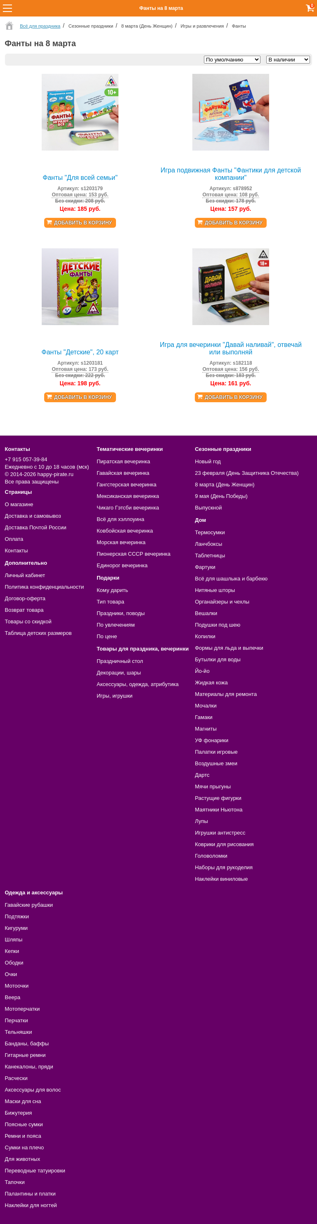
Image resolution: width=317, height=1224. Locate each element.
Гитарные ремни (25, 1055)
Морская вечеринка (121, 542)
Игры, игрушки (114, 696)
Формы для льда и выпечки (229, 648)
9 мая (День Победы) (221, 496)
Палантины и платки (30, 1194)
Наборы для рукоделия (224, 867)
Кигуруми (16, 928)
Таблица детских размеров (38, 633)
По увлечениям (116, 625)
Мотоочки (17, 986)
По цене (107, 636)
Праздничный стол (120, 661)
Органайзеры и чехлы (222, 602)
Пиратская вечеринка (123, 461)
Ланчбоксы (208, 544)
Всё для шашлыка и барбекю (231, 578)
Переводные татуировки (35, 1170)
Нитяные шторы (215, 590)
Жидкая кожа (211, 682)
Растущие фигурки (218, 798)
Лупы (201, 821)
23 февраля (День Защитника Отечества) (246, 473)
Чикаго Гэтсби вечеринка (128, 508)
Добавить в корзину (83, 223)
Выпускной (208, 508)
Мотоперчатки (22, 1009)
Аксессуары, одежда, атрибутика (137, 684)
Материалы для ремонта (226, 694)
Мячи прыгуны (213, 786)
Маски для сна (23, 1101)
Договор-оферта (25, 598)
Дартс (202, 775)
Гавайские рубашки (29, 905)
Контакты (16, 550)
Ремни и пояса (23, 1136)
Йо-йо (202, 671)
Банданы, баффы (27, 1043)
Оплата (14, 539)
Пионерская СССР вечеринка (133, 554)
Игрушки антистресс (220, 833)
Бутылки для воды (218, 659)
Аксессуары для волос (33, 1090)
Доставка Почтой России (35, 527)
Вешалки (206, 613)
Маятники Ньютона (218, 810)
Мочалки (205, 706)
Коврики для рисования (224, 844)
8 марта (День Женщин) (224, 484)
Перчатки (16, 1020)
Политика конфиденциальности (44, 587)
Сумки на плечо (24, 1147)
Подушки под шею (217, 625)
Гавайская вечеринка (123, 473)
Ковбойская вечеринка (125, 531)
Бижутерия (18, 1113)
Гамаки (204, 717)
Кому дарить (112, 590)
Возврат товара (24, 610)
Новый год (208, 461)
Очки (11, 974)
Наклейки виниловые (221, 879)
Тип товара (110, 602)
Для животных (22, 1159)
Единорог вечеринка (122, 565)
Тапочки (15, 1182)
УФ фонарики (211, 740)
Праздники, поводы (120, 613)
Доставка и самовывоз (33, 516)
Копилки (205, 636)
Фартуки (205, 567)
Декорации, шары (119, 673)
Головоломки (211, 856)
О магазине (19, 504)
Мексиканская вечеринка (128, 496)
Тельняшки (18, 1032)
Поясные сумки (24, 1124)
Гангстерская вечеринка (126, 484)
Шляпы (14, 939)
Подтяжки (17, 916)
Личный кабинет (25, 575)
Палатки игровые (216, 752)
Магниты (206, 729)
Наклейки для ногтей (31, 1205)
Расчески (16, 1078)
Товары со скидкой (28, 621)
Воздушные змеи (216, 763)
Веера (13, 997)
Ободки (14, 963)
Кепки (12, 951)
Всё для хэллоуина (120, 519)
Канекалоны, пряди (29, 1067)
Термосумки (210, 532)
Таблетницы (210, 555)
